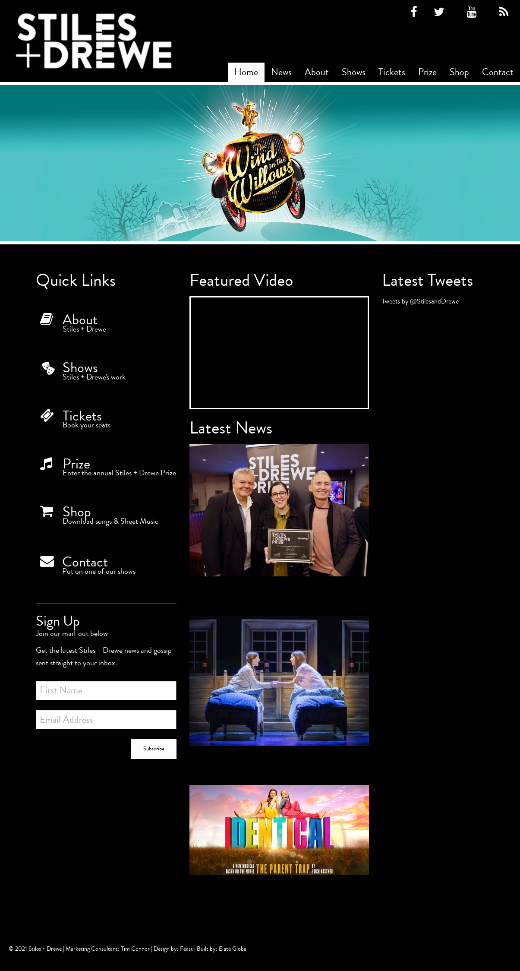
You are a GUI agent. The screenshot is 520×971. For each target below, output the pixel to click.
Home (246, 72)
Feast (186, 948)
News (281, 72)
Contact (498, 72)
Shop (459, 72)
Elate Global (233, 948)
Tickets (391, 72)
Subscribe (153, 749)
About (317, 72)
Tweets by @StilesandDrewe (420, 301)
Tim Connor (135, 948)
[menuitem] (246, 72)
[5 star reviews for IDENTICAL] (279, 692)
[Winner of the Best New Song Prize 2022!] (279, 522)
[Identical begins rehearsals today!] (279, 841)
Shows (354, 72)
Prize (427, 72)
